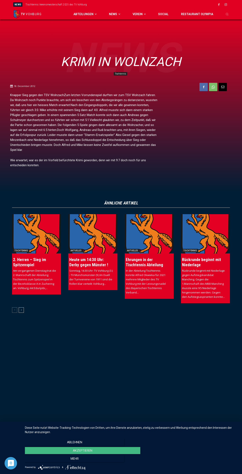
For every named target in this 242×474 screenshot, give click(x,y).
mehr (206, 460)
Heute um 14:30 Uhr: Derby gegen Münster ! (88, 262)
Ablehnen (56, 460)
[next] (137, 4)
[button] (227, 14)
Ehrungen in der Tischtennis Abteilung (144, 262)
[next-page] (21, 310)
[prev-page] (14, 310)
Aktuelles (76, 250)
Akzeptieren (131, 460)
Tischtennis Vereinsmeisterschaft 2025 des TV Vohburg (56, 4)
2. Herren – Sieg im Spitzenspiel (29, 262)
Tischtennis (120, 74)
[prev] (130, 4)
